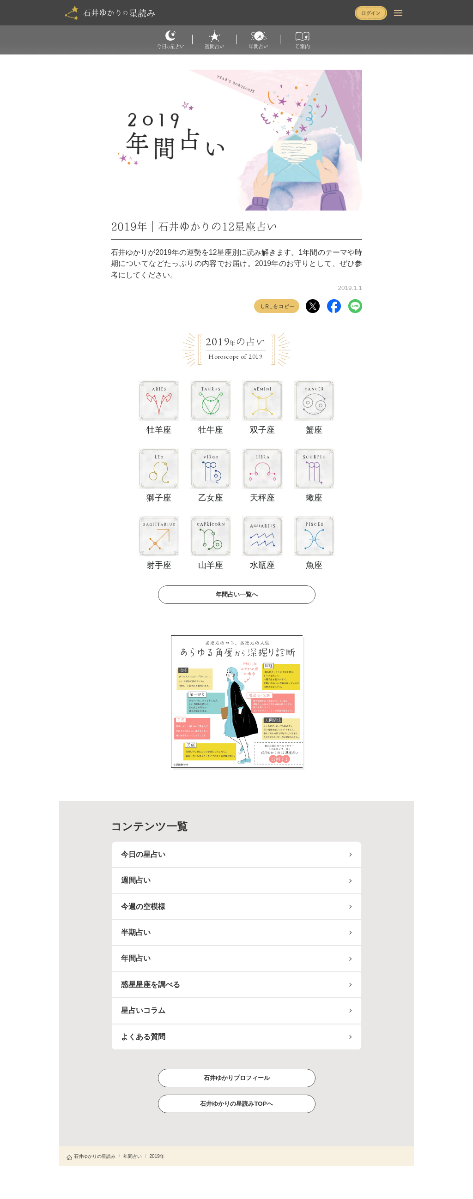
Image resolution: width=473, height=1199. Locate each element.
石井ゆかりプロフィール (236, 1077)
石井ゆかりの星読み (91, 1156)
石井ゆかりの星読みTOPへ (236, 1103)
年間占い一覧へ (236, 594)
